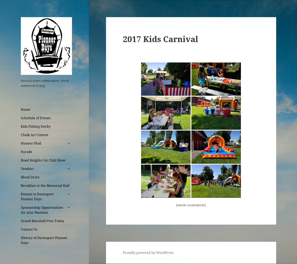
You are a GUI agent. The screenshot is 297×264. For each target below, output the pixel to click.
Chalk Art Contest (34, 135)
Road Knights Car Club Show (43, 160)
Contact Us (29, 229)
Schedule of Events (36, 118)
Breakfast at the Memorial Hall (45, 185)
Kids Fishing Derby (36, 126)
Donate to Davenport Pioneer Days (37, 196)
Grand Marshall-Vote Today (42, 221)
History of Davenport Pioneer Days (44, 240)
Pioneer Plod (31, 143)
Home (25, 109)
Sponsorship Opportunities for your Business (42, 210)
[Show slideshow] (191, 205)
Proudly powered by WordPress (148, 252)
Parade (26, 152)
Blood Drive (30, 177)
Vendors (27, 168)
